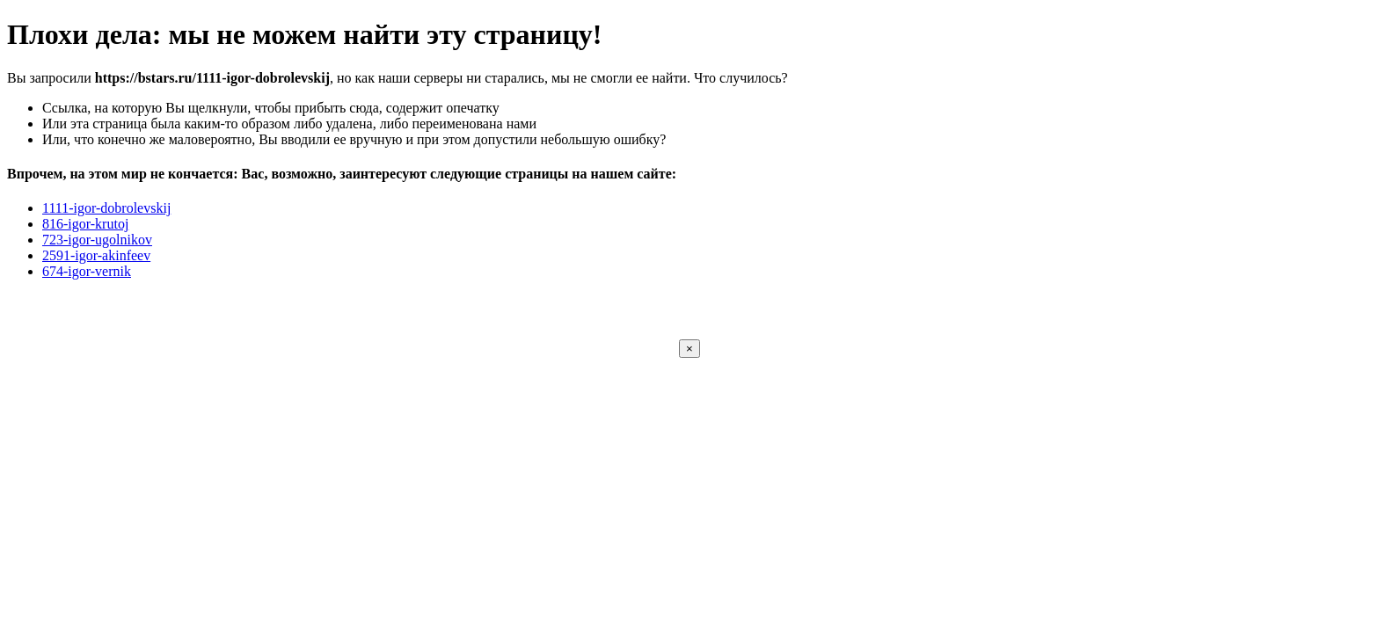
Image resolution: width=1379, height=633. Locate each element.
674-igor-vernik (86, 271)
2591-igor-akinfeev (96, 255)
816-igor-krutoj (85, 223)
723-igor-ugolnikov (97, 239)
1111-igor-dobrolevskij (106, 207)
